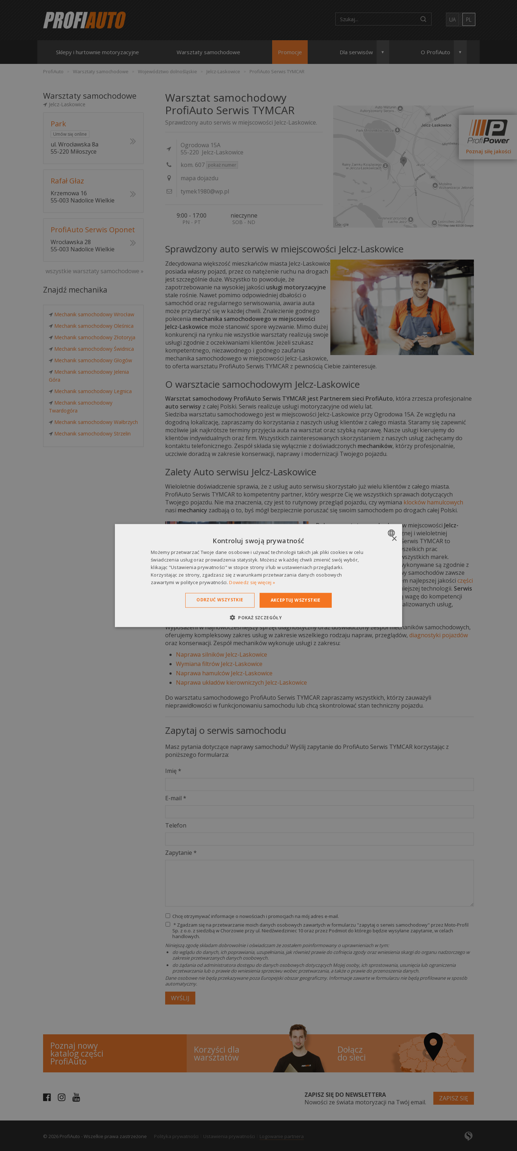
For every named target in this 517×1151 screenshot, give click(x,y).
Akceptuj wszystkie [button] (296, 600)
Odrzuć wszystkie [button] (219, 600)
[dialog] (258, 575)
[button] (258, 617)
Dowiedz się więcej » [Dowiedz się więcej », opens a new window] (252, 582)
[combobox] (392, 533)
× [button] (394, 539)
